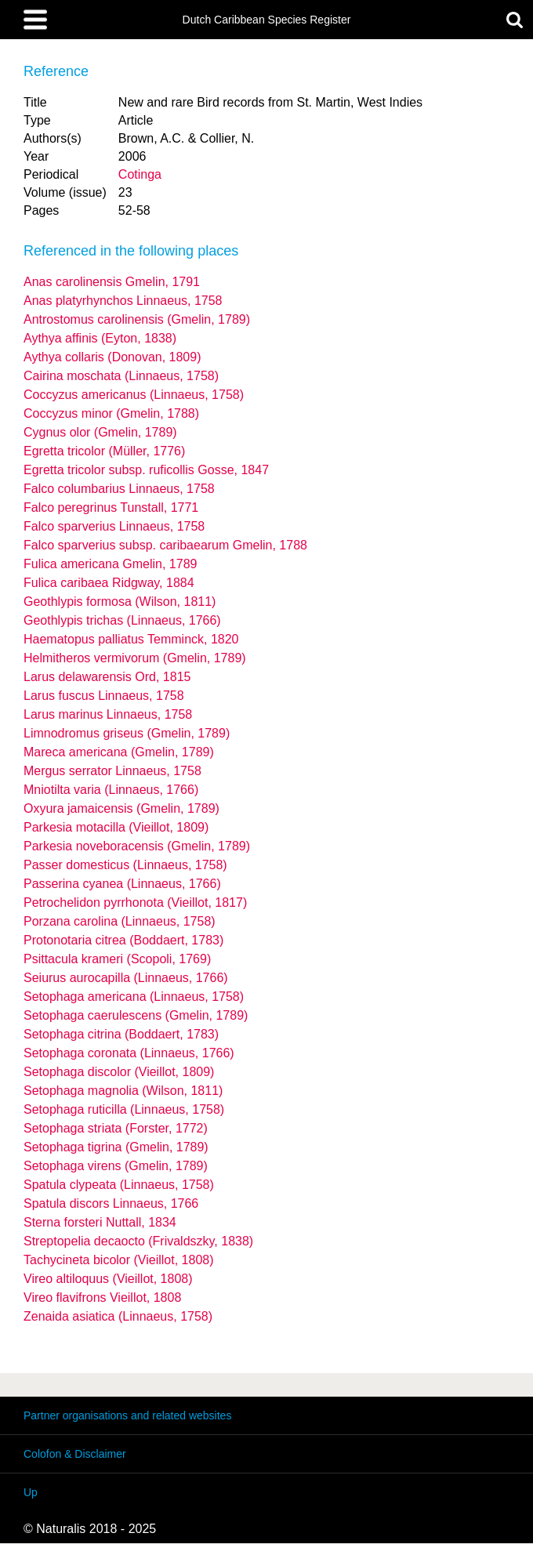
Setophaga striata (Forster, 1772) (116, 1128)
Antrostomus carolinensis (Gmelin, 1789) (137, 319)
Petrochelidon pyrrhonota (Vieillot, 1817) (135, 902)
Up (31, 1492)
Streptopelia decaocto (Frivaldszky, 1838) (138, 1241)
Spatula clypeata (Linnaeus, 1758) (119, 1184)
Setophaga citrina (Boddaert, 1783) (121, 1034)
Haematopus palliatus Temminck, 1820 (131, 639)
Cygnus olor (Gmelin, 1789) (100, 432)
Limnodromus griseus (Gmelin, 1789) (127, 733)
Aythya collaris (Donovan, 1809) (112, 357)
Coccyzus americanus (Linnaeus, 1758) (134, 394)
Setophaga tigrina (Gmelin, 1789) (116, 1147)
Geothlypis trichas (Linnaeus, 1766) (122, 620)
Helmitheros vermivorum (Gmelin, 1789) (135, 658)
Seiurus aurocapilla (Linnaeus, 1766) (126, 977)
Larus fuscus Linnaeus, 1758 (104, 695)
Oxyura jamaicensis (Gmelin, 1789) (121, 808)
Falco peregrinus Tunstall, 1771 (111, 507)
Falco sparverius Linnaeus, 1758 (114, 526)
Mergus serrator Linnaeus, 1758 (112, 770)
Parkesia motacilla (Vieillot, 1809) (116, 827)
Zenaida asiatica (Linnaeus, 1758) (118, 1316)
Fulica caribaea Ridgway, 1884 (109, 582)
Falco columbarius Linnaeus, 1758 (119, 488)
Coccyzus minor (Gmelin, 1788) (111, 413)
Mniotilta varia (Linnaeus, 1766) (111, 789)
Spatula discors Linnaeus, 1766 (111, 1203)
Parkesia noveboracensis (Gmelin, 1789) (137, 846)
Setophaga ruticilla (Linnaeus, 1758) (124, 1109)
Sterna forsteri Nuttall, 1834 (100, 1222)
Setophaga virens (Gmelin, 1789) (116, 1165)
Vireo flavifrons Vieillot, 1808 (102, 1297)
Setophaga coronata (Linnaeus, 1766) (129, 1053)
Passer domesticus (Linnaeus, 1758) (125, 865)
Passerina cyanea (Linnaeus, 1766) (122, 883)
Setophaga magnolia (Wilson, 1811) (123, 1090)
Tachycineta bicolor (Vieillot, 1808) (119, 1260)
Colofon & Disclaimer (75, 1454)
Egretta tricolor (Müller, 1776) (104, 451)
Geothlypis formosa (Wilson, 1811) (120, 601)
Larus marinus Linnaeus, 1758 (108, 714)
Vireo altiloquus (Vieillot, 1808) (108, 1278)
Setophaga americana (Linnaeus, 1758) (134, 996)
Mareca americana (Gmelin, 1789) (119, 752)
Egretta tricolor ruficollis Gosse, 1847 (146, 470)
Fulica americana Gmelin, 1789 (110, 564)
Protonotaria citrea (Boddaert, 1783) (123, 940)
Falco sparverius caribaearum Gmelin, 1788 (165, 545)
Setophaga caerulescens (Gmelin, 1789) (136, 1015)
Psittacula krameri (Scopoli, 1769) (117, 959)
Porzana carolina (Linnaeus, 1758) (120, 921)
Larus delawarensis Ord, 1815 (107, 676)
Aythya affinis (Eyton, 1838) (100, 338)
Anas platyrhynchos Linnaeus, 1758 (123, 300)
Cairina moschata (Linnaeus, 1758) (121, 375)
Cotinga (139, 174)
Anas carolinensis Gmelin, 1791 (112, 281)
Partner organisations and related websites (127, 1415)
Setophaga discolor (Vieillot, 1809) (119, 1071)
